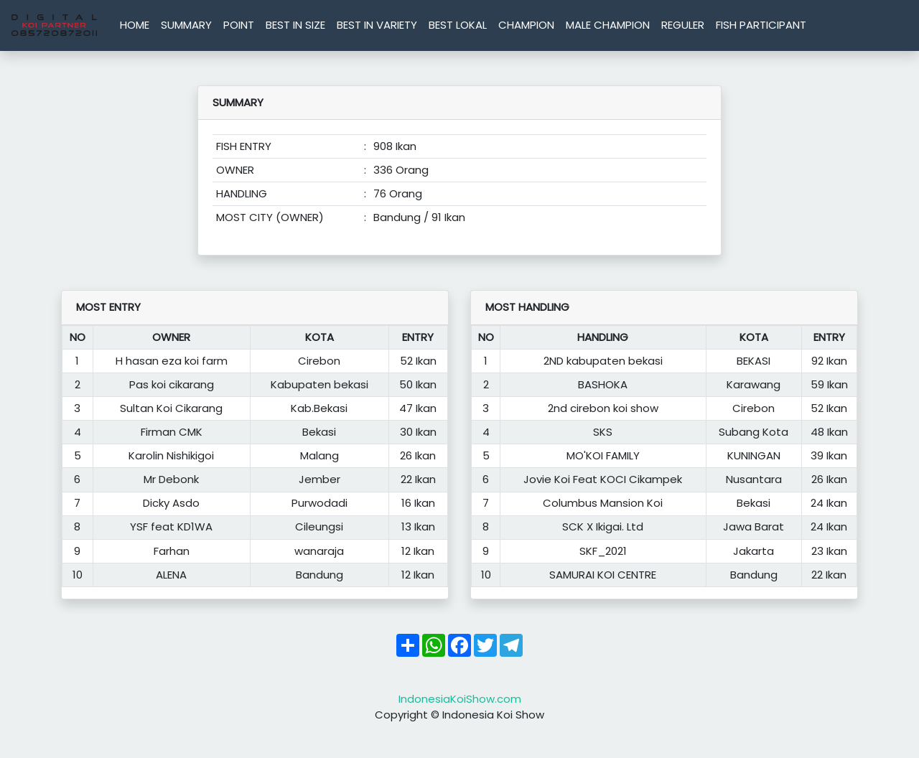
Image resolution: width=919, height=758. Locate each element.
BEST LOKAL (458, 24)
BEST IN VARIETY (377, 24)
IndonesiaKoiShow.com (459, 698)
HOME (134, 24)
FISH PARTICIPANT (761, 24)
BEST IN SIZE (295, 24)
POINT (238, 24)
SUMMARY (186, 24)
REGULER (682, 24)
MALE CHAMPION (608, 24)
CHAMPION (526, 24)
